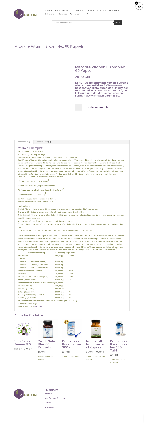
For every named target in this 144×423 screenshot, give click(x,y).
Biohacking (49, 14)
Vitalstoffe (78, 11)
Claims (48, 402)
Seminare (63, 14)
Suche (118, 23)
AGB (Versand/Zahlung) (55, 398)
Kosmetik (113, 11)
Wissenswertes (76, 14)
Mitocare (38, 306)
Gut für (65, 11)
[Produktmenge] (78, 107)
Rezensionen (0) (44, 142)
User (89, 14)
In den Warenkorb (97, 107)
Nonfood (100, 11)
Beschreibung (24, 142)
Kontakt (48, 394)
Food (89, 11)
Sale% (57, 11)
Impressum (49, 407)
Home (47, 11)
